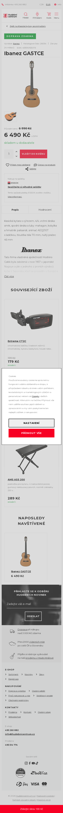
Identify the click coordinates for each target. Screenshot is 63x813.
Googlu (35, 396)
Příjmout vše (31, 433)
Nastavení (31, 423)
